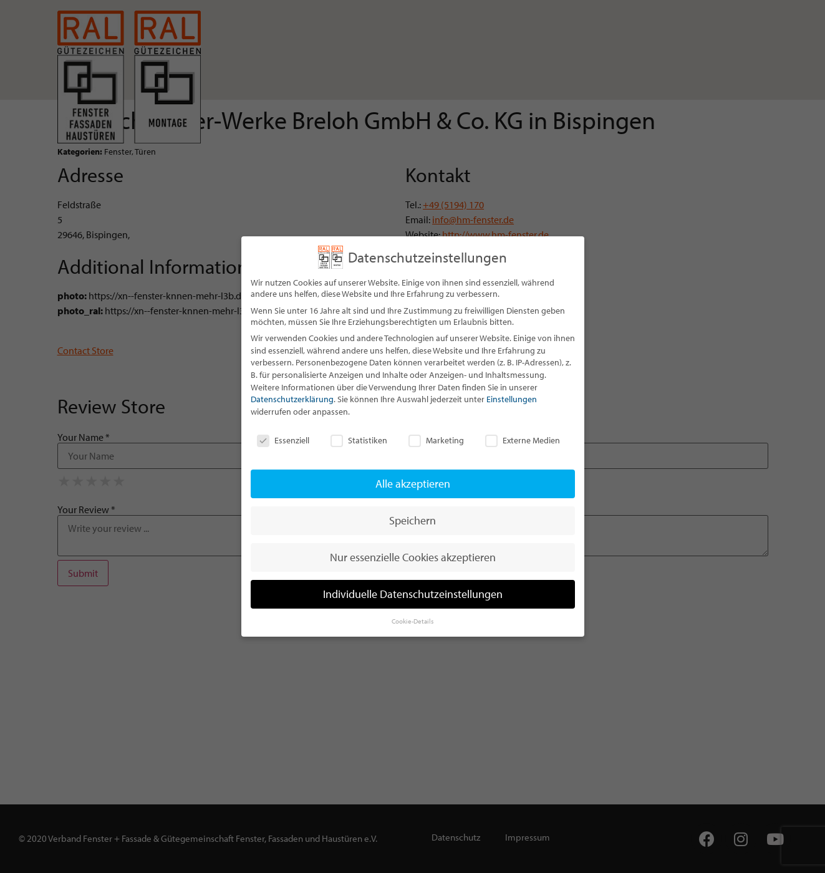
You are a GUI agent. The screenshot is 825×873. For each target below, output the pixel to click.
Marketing (436, 440)
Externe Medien (522, 440)
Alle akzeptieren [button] (412, 483)
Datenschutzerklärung (292, 399)
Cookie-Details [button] (412, 621)
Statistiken (358, 440)
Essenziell (283, 440)
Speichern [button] (412, 520)
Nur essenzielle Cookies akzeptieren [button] (413, 557)
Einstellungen (511, 399)
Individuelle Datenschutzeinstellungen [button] (413, 594)
